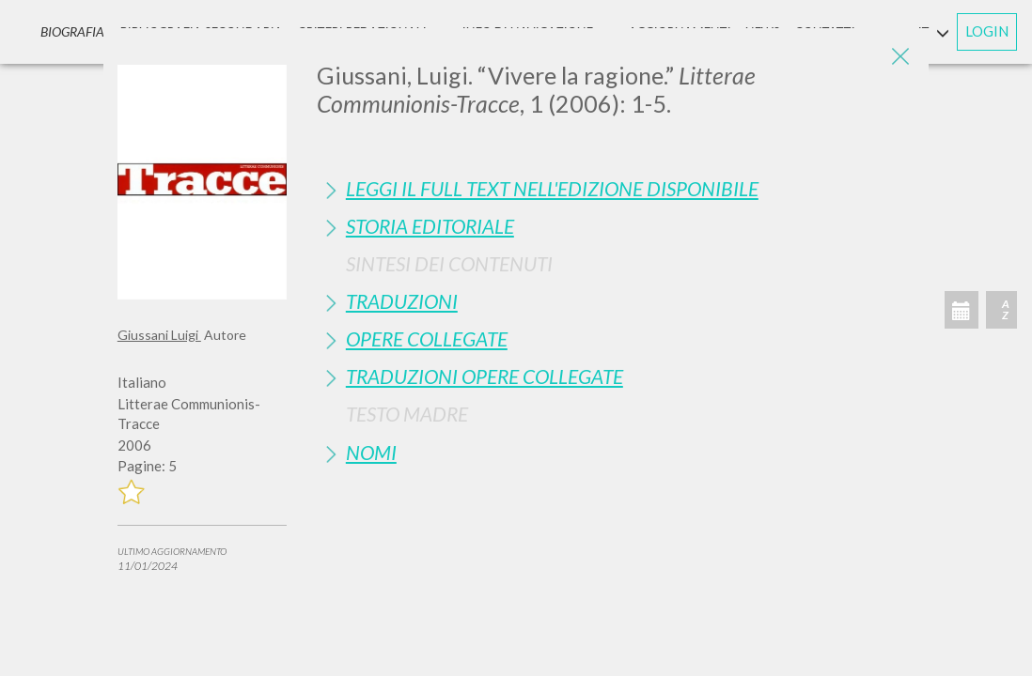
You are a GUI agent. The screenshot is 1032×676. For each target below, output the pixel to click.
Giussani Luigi (159, 335)
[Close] (900, 56)
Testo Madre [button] (407, 413)
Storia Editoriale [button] (430, 226)
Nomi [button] (371, 452)
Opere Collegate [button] (427, 338)
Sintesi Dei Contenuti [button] (449, 263)
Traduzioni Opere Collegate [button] (484, 376)
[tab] (616, 188)
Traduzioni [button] (402, 301)
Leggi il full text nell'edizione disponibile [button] (552, 188)
